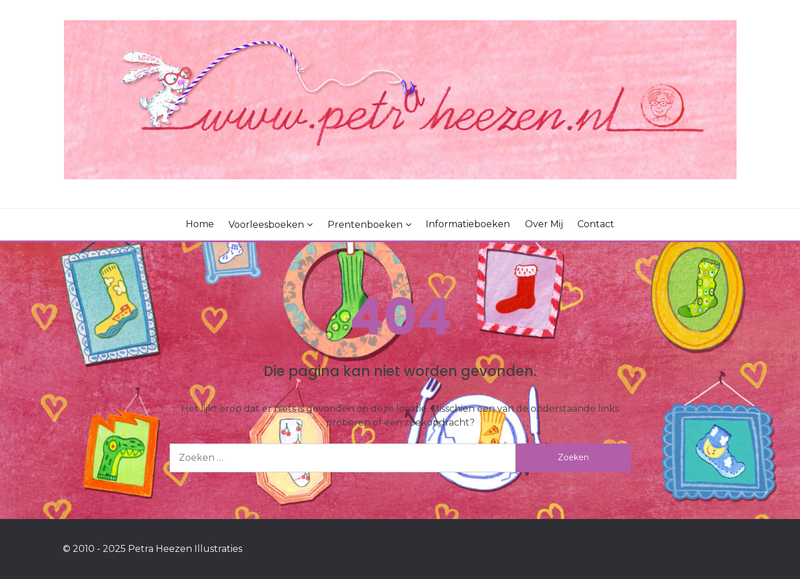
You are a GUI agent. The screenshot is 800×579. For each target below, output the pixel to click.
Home (200, 224)
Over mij (544, 224)
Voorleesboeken (266, 224)
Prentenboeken (365, 224)
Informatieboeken (468, 224)
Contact (595, 224)
